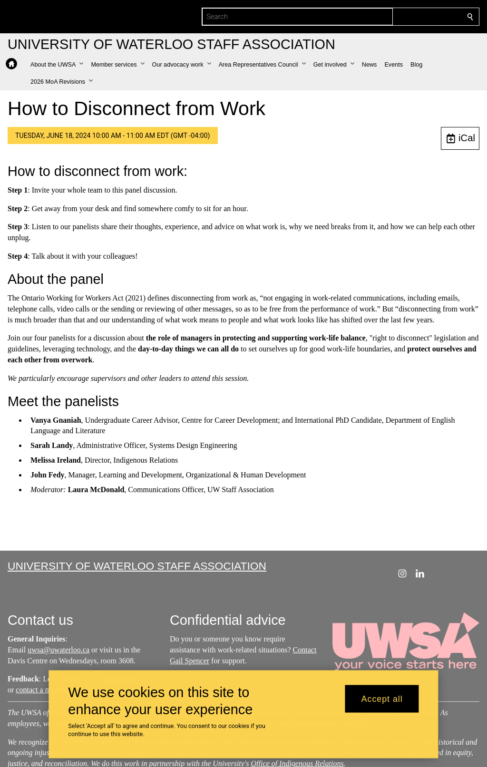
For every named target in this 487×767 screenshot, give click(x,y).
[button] (57, 64)
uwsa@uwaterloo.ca (58, 650)
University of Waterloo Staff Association (137, 566)
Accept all (382, 698)
